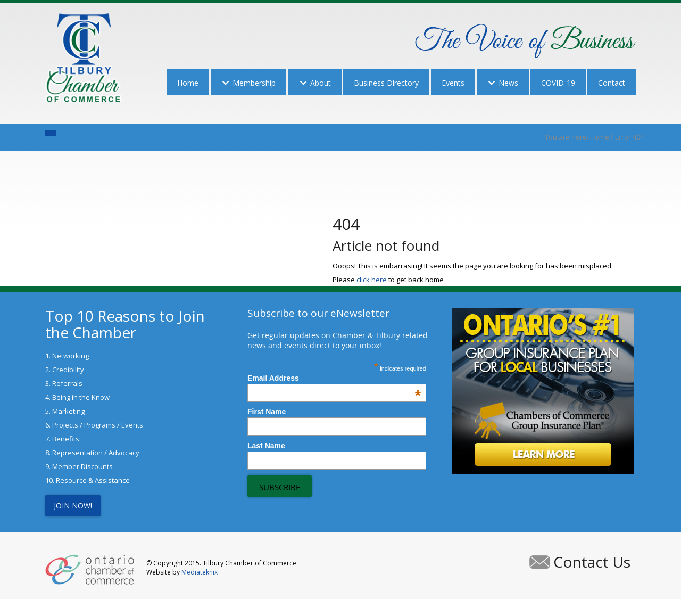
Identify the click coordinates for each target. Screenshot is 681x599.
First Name (266, 411)
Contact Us (591, 562)
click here (371, 279)
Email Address (334, 378)
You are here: (567, 137)
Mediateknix (199, 572)
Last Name (266, 445)
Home (599, 137)
